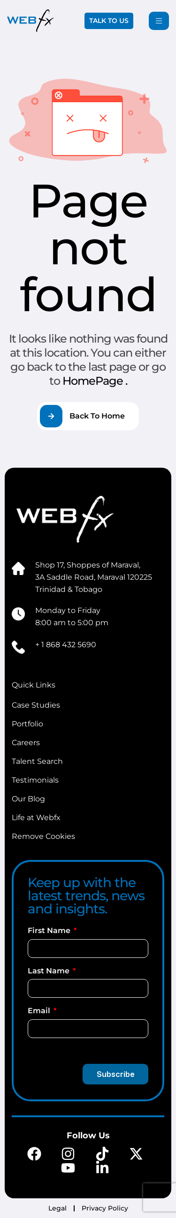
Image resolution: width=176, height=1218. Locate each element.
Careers (26, 742)
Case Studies (36, 705)
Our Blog (28, 798)
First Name (50, 930)
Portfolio (27, 723)
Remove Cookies (43, 836)
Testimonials (35, 780)
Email (40, 1010)
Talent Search (37, 761)
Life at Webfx (36, 817)
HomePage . (94, 381)
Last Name (49, 970)
